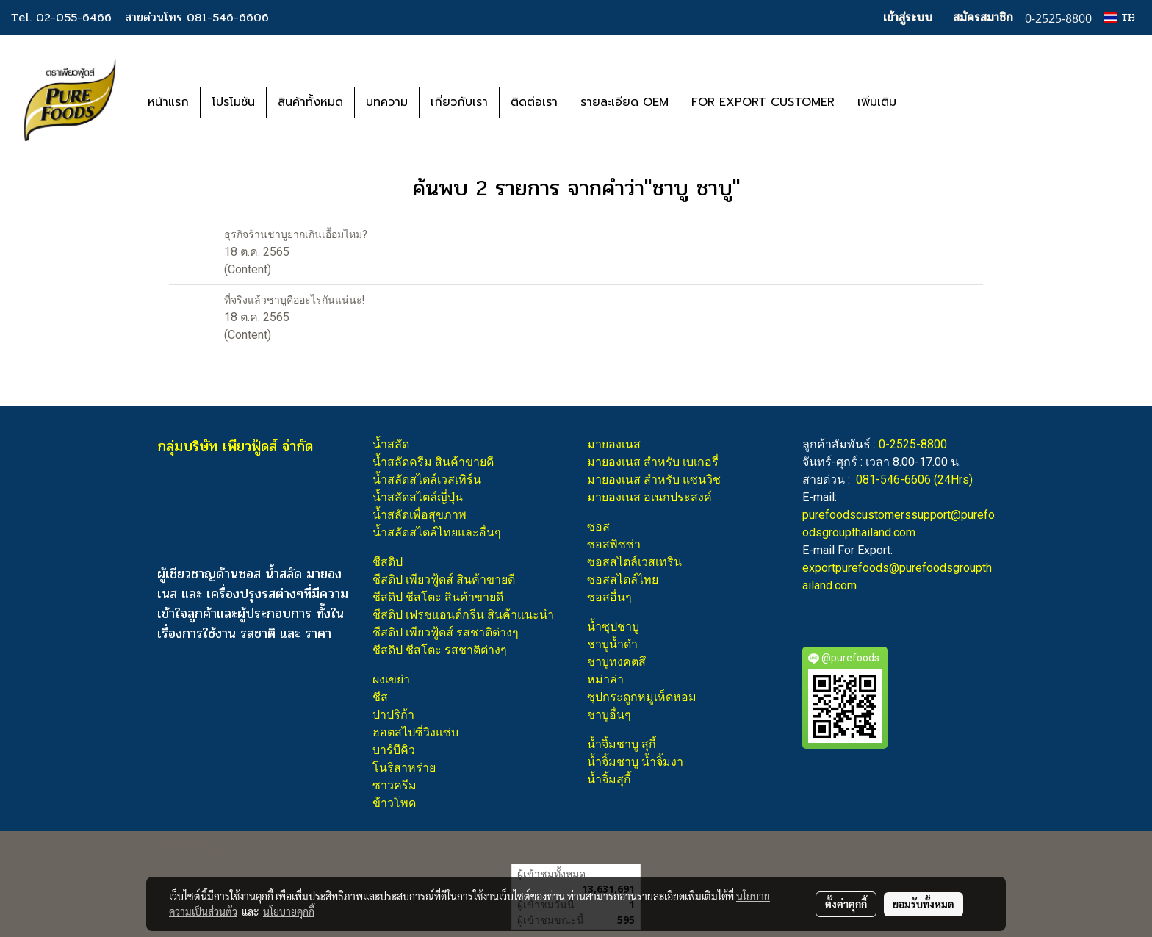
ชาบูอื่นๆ (609, 715)
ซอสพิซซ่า (614, 544)
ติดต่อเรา (534, 102)
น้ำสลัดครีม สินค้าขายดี (433, 462)
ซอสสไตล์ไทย (622, 579)
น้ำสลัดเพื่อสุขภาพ (419, 515)
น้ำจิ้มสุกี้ (609, 779)
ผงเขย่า (391, 679)
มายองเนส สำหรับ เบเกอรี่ (653, 462)
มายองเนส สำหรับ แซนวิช (654, 480)
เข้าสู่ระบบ (907, 17)
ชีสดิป (387, 562)
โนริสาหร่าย (404, 768)
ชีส (380, 697)
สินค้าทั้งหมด (310, 102)
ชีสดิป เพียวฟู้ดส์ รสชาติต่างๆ (445, 632)
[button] (929, 102)
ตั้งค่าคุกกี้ (846, 904)
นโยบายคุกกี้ (288, 911)
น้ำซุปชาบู (613, 626)
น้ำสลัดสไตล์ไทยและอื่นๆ (436, 532)
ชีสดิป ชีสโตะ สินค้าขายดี (437, 597)
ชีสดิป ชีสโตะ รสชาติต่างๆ (439, 650)
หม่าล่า (605, 679)
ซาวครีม (394, 785)
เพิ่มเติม (876, 102)
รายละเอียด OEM (624, 102)
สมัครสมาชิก (983, 17)
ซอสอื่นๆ (609, 597)
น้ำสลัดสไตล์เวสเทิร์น (426, 480)
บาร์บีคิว (393, 750)
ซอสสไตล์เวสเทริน (634, 562)
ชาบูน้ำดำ (612, 644)
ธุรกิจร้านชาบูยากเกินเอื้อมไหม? (295, 234)
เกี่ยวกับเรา (459, 102)
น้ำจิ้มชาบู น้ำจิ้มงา (635, 762)
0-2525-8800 (913, 444)
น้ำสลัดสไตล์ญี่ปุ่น (417, 497)
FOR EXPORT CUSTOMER (763, 102)
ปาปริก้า (393, 715)
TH (1119, 17)
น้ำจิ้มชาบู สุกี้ (621, 744)
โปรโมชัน (233, 102)
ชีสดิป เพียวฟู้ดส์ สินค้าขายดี (443, 579)
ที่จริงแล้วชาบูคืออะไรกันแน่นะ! (294, 300)
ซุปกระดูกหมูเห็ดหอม (641, 697)
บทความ (387, 102)
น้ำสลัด (390, 444)
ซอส (598, 527)
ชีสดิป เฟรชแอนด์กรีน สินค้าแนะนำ (463, 615)
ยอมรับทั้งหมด (923, 904)
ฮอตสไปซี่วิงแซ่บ (415, 732)
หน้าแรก (168, 102)
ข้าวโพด (394, 803)
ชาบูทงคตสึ (616, 662)
